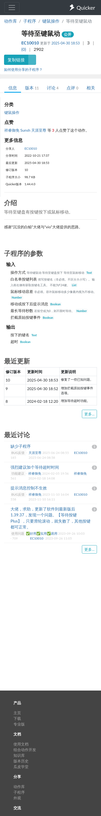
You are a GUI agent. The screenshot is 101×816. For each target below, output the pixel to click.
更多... (89, 414)
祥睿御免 (12, 130)
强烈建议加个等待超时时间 (35, 467)
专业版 (19, 724)
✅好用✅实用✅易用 (42, 533)
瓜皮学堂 (21, 766)
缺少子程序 (21, 446)
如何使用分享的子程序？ (23, 69)
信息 (12, 87)
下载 (17, 718)
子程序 (29, 20)
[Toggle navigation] (11, 7)
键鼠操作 (51, 20)
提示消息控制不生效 (29, 487)
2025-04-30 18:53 (65, 43)
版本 (32, 87)
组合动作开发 (24, 749)
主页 (17, 712)
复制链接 (16, 59)
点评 (72, 87)
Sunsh (26, 130)
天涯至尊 (39, 130)
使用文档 (21, 744)
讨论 (52, 87)
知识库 (19, 755)
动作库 (10, 20)
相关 (90, 87)
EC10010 (30, 42)
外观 (17, 798)
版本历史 (21, 761)
